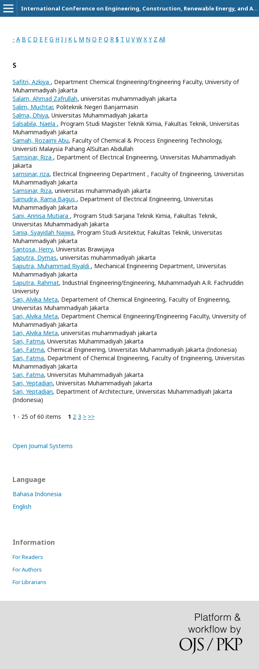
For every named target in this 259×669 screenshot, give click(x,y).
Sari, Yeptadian (33, 383)
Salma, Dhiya (30, 115)
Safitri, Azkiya (32, 82)
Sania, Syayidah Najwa (43, 232)
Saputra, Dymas (34, 257)
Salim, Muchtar (33, 107)
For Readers (28, 557)
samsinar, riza (31, 174)
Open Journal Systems (43, 446)
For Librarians (29, 582)
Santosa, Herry (33, 249)
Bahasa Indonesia (37, 494)
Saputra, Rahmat (36, 283)
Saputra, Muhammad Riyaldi (52, 266)
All (162, 39)
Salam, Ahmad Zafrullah (45, 99)
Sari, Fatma (28, 341)
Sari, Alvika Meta (35, 299)
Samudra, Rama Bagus (45, 199)
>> (91, 416)
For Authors (27, 569)
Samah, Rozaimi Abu (41, 140)
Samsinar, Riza (33, 157)
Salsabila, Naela (35, 124)
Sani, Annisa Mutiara (41, 216)
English (22, 506)
